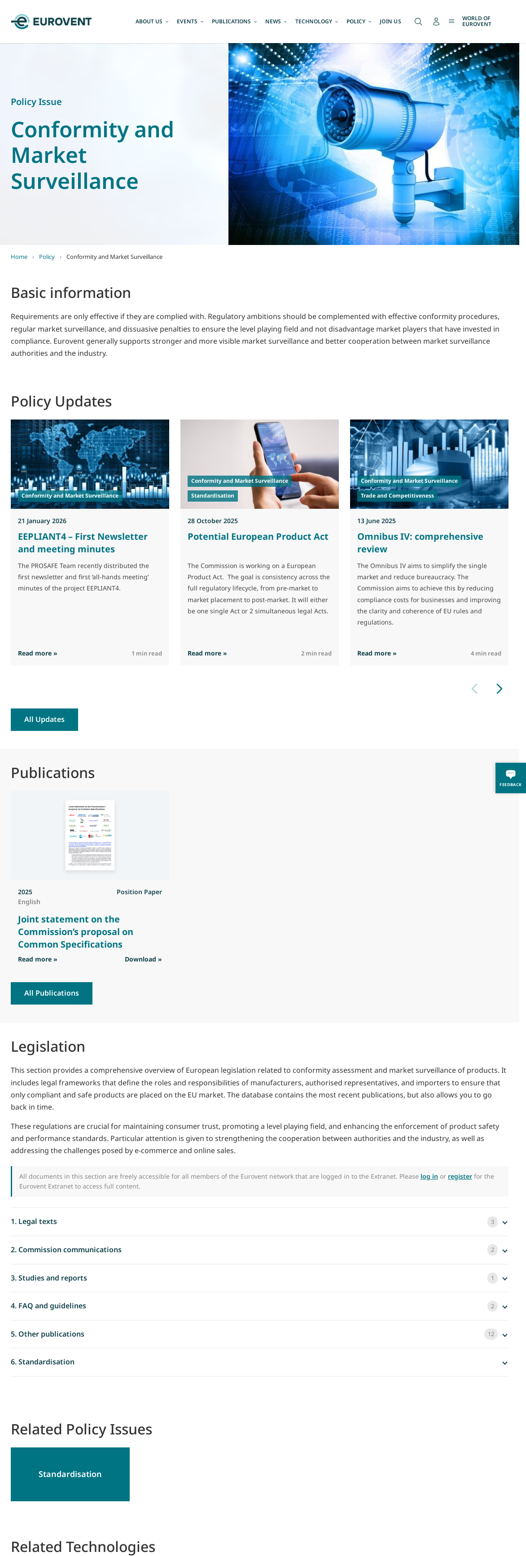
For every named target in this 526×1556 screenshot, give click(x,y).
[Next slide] (499, 689)
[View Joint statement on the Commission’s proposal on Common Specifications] (90, 835)
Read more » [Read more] (37, 653)
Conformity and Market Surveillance (70, 495)
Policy (47, 257)
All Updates (44, 719)
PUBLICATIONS (235, 21)
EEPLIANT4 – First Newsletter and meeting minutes (83, 542)
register (460, 1176)
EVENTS (191, 21)
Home (19, 257)
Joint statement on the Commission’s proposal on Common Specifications (75, 931)
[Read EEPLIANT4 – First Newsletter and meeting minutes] (90, 464)
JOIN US (390, 21)
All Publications (51, 993)
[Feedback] (510, 778)
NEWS (276, 21)
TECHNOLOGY (317, 21)
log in (429, 1176)
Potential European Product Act (258, 536)
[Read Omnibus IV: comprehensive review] (429, 464)
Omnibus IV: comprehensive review (420, 542)
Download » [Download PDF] (143, 959)
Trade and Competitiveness (397, 495)
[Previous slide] (474, 689)
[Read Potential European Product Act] (259, 464)
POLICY (359, 21)
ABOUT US (153, 21)
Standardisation (212, 495)
